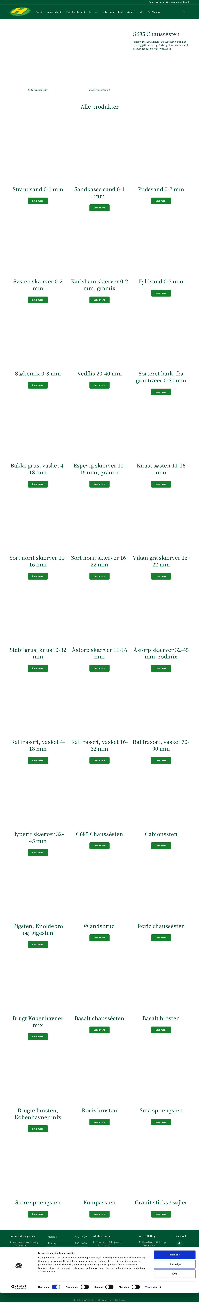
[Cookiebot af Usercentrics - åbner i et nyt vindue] (19, 1297)
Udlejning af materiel (113, 11)
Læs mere (37, 201)
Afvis (174, 1284)
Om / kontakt (154, 11)
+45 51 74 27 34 (150, 1252)
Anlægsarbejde (54, 11)
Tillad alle (175, 1265)
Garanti (130, 11)
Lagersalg (94, 11)
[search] (185, 11)
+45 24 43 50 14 (156, 2)
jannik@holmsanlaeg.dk (178, 2)
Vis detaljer (151, 1297)
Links (141, 11)
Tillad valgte (174, 1274)
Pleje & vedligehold (75, 11)
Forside (39, 11)
